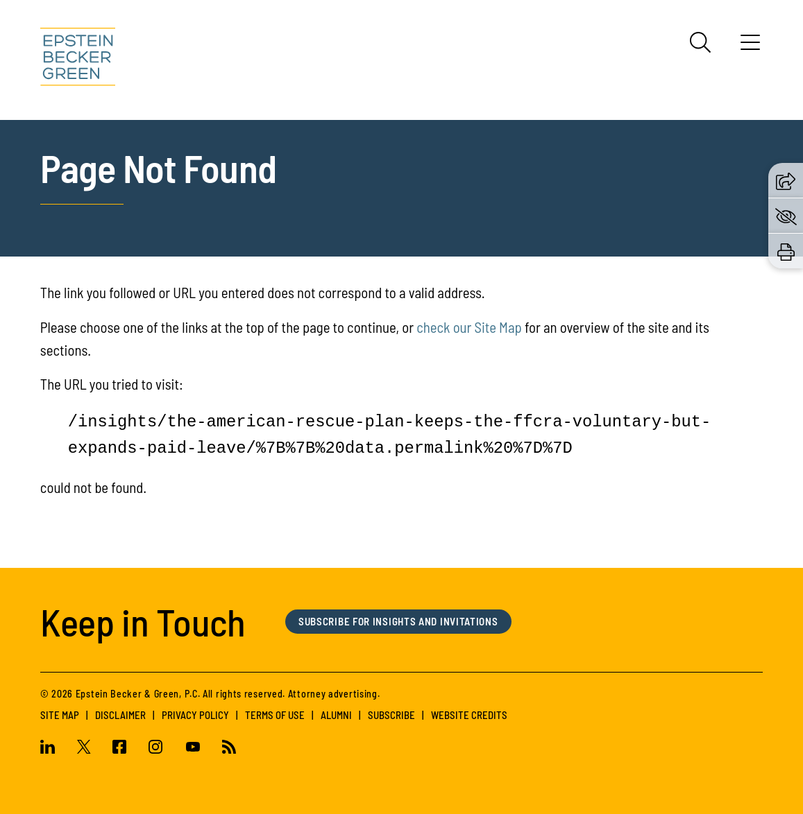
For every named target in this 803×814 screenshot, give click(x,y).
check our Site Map (469, 327)
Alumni (336, 715)
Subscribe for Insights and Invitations (398, 621)
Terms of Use (275, 715)
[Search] (700, 42)
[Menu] (750, 47)
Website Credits (469, 715)
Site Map (59, 715)
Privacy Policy (195, 715)
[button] (785, 179)
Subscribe (391, 715)
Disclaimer (120, 715)
